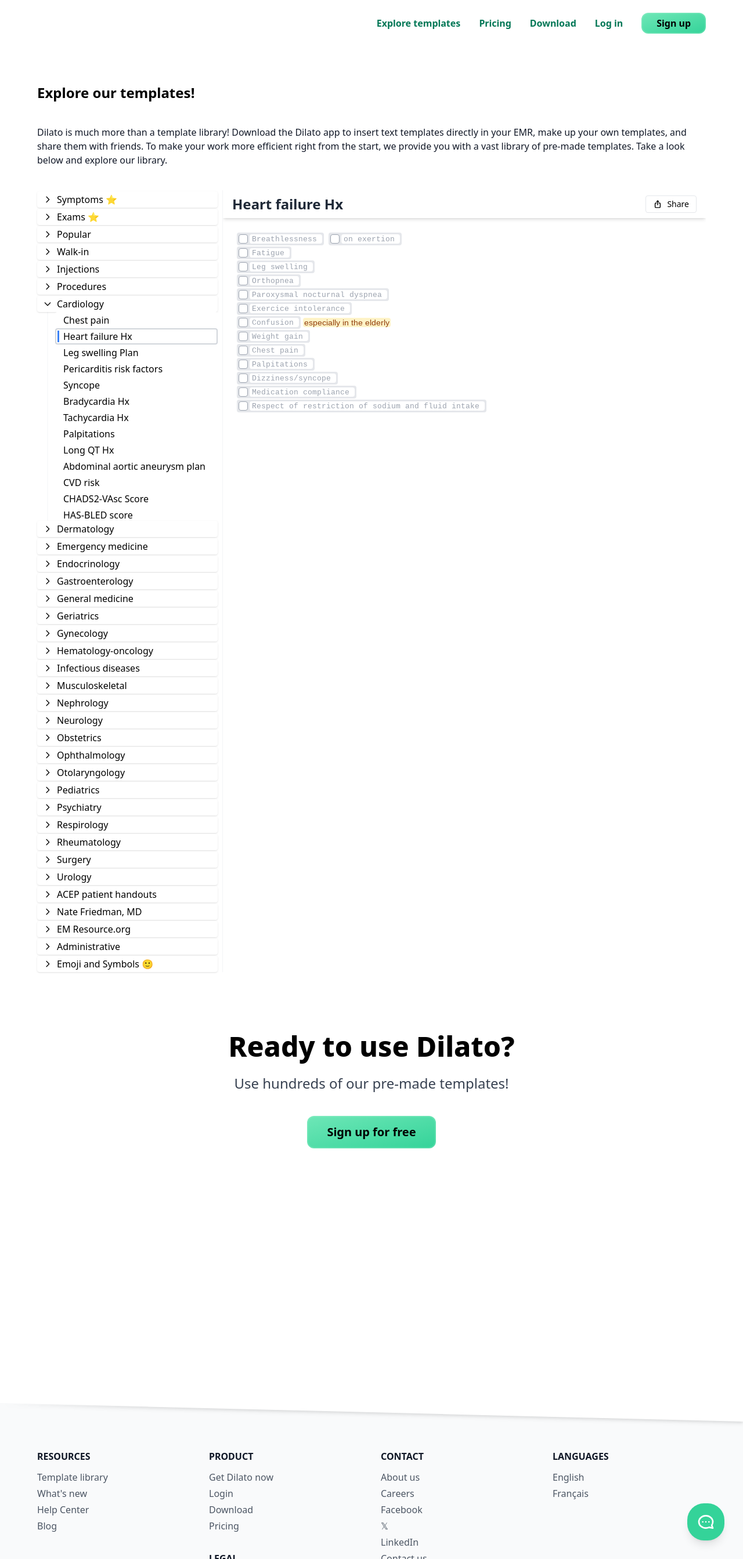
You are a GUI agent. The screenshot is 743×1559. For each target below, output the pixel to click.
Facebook (402, 1509)
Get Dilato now (241, 1477)
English (568, 1477)
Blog (47, 1526)
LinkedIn (400, 1542)
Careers (397, 1493)
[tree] (127, 581)
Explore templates (419, 23)
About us (400, 1477)
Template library (72, 1477)
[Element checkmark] (243, 239)
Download (553, 23)
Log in (609, 23)
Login (221, 1493)
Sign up (674, 23)
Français (571, 1493)
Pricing (495, 23)
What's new (62, 1493)
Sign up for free (371, 1132)
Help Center (63, 1509)
